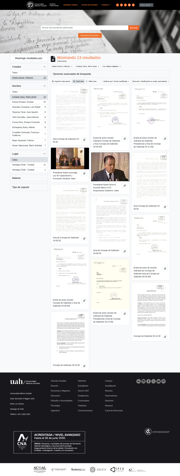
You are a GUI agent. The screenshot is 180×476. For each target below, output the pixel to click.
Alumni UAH (83, 391)
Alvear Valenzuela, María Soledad (29, 146)
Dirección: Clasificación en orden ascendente (149, 81)
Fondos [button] (105, 5)
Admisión (82, 381)
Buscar (134, 27)
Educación (55, 396)
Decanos (109, 406)
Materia (16, 178)
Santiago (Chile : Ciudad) (29, 165)
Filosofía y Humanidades (61, 401)
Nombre (16, 86)
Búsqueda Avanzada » (90, 35)
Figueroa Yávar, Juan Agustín (29, 113)
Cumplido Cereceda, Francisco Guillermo (29, 133)
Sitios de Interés (90, 5)
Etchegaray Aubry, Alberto (29, 128)
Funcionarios (83, 401)
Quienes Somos (70, 5)
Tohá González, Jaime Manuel (29, 118)
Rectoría (108, 391)
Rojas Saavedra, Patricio (29, 141)
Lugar (15, 153)
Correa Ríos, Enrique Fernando (29, 123)
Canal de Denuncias (114, 411)
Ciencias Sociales (58, 381)
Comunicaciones (85, 411)
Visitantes (82, 406)
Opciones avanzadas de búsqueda (72, 74)
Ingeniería (55, 411)
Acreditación (110, 386)
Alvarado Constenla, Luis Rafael (29, 108)
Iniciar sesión (145, 5)
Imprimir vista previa (61, 81)
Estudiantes (83, 386)
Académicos (83, 396)
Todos (15, 73)
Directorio (109, 401)
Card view (78, 81)
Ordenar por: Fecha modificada (115, 81)
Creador (16, 66)
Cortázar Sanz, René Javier (29, 97)
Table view (91, 81)
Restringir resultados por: (29, 58)
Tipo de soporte (20, 187)
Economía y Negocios (60, 391)
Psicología (55, 406)
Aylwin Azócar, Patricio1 (29, 78)
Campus (108, 381)
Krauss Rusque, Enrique (29, 102)
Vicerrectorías (111, 396)
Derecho (54, 386)
